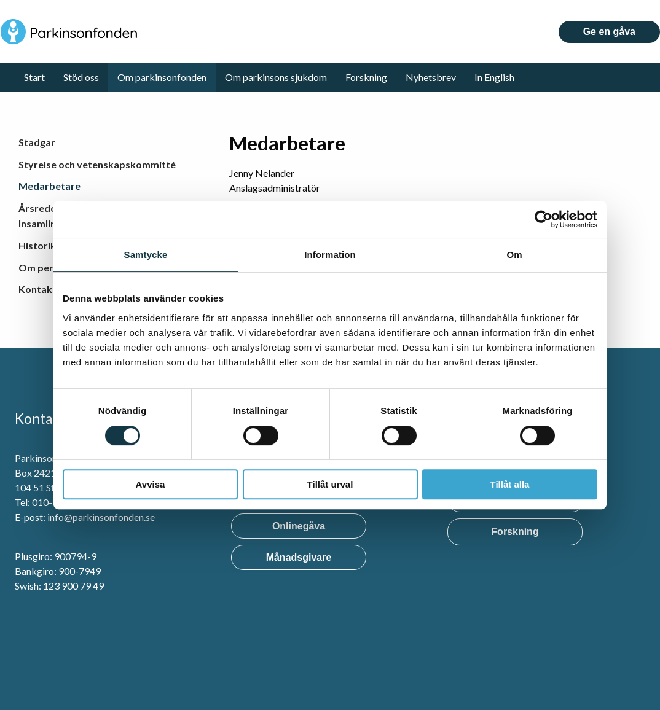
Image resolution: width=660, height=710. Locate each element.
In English (494, 77)
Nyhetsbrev (431, 77)
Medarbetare (49, 186)
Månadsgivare (299, 557)
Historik (37, 245)
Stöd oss (81, 77)
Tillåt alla (510, 484)
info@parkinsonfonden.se (101, 517)
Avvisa (150, 484)
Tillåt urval (330, 484)
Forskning (366, 77)
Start (34, 77)
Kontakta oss (49, 289)
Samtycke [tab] (146, 254)
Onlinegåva (298, 526)
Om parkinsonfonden (161, 77)
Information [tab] (330, 254)
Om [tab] (514, 254)
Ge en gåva (609, 31)
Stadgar (36, 142)
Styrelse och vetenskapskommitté (97, 164)
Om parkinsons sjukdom (276, 77)
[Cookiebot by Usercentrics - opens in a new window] (543, 219)
